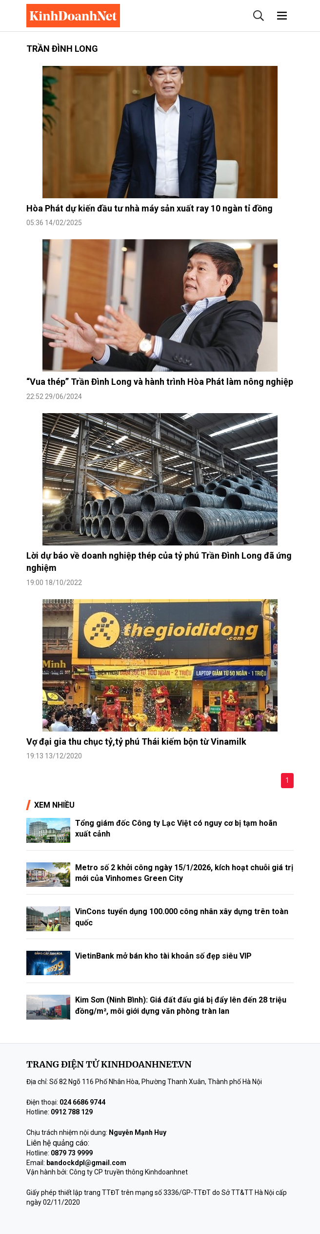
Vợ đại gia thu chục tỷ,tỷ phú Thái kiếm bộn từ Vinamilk (136, 741)
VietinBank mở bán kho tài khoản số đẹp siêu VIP (163, 956)
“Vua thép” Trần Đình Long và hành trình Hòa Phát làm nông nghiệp (159, 381)
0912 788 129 (72, 1112)
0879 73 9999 (72, 1153)
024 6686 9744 (82, 1102)
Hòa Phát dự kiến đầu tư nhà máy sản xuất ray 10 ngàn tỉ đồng (149, 208)
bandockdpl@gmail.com (86, 1163)
